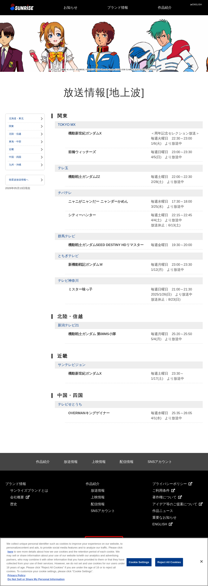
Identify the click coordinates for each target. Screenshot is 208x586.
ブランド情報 (117, 8)
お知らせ (70, 8)
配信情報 (126, 462)
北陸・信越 (15, 134)
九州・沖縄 (15, 164)
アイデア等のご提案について (177, 504)
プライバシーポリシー (172, 484)
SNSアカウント (160, 462)
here (10, 551)
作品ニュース (162, 511)
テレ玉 (63, 168)
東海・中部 (15, 141)
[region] (104, 562)
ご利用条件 (163, 490)
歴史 (13, 504)
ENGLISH (197, 4)
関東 (11, 126)
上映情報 (99, 462)
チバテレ (65, 193)
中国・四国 (15, 157)
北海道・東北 (16, 118)
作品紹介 (165, 8)
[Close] (201, 561)
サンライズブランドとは (29, 490)
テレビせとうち (70, 404)
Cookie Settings (139, 562)
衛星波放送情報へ (18, 179)
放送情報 (71, 462)
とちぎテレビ (68, 256)
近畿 (11, 149)
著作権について (167, 497)
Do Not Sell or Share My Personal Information (36, 579)
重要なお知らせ (164, 517)
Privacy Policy (16, 575)
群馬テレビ (66, 236)
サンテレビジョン (72, 365)
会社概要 (19, 497)
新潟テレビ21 (68, 325)
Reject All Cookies (169, 562)
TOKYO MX (67, 125)
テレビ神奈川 (68, 281)
